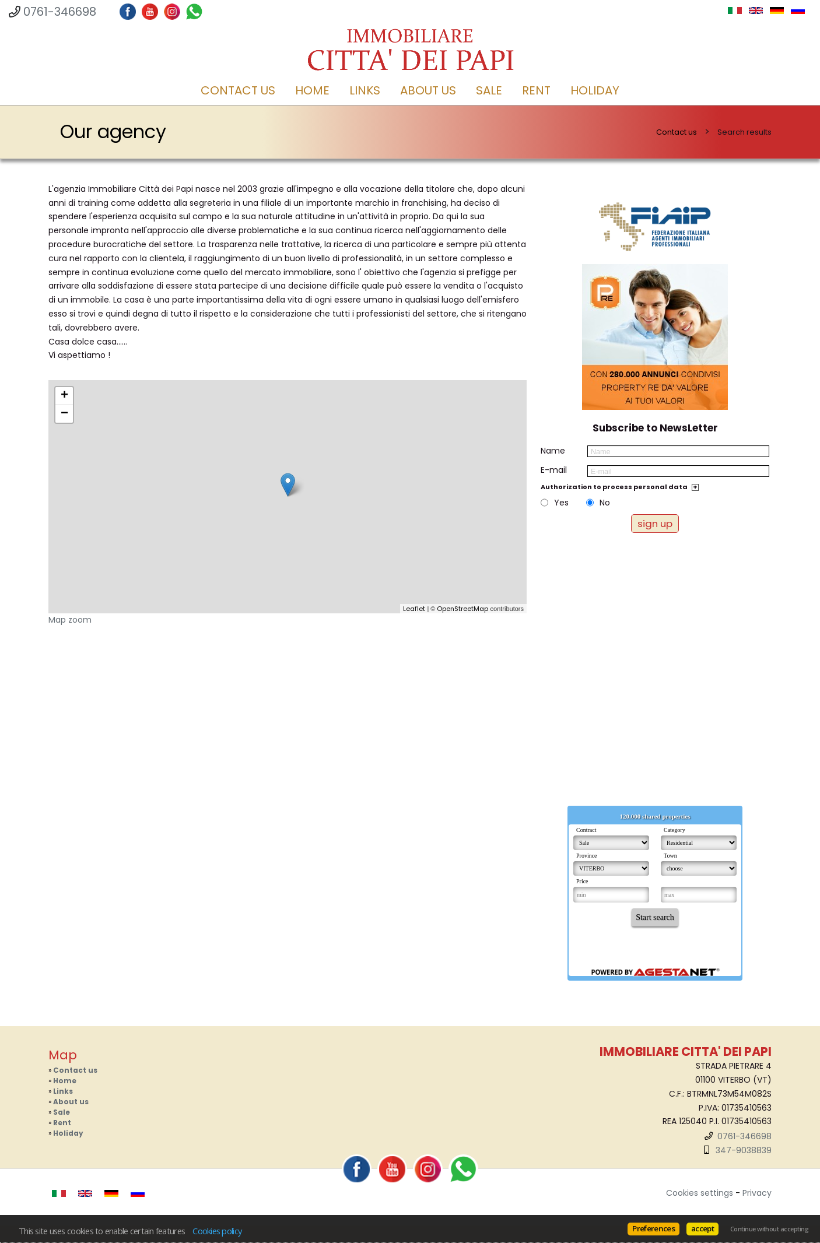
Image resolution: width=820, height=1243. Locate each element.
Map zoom (70, 620)
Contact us (238, 90)
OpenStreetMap (462, 608)
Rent (536, 90)
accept (702, 1228)
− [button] (64, 414)
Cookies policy (216, 1231)
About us (428, 90)
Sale (489, 90)
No (605, 502)
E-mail (554, 470)
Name (553, 451)
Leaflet (414, 608)
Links (364, 90)
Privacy (757, 1193)
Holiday (594, 90)
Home (312, 90)
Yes (561, 502)
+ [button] (64, 396)
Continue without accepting (769, 1229)
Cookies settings (699, 1193)
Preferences (653, 1228)
